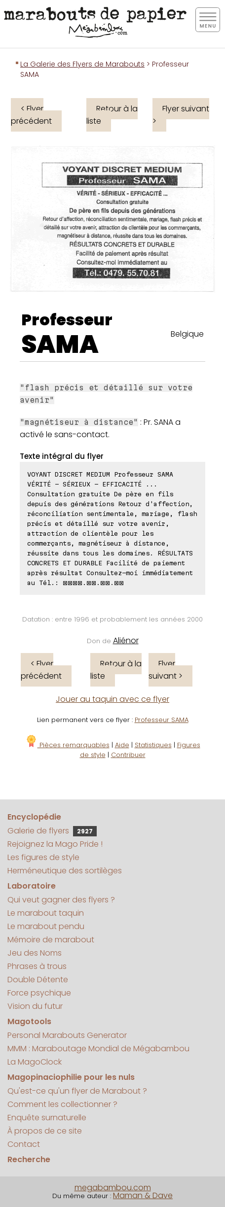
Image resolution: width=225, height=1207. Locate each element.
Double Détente (37, 979)
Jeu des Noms (34, 953)
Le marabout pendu (45, 926)
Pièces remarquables (67, 745)
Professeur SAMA (161, 719)
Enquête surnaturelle (46, 1117)
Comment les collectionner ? (62, 1104)
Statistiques (153, 745)
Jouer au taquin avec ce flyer (112, 699)
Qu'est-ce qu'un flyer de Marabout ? (77, 1091)
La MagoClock (34, 1062)
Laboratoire (31, 886)
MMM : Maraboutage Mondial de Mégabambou (98, 1048)
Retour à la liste (112, 115)
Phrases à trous (37, 966)
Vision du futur (35, 1006)
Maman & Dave (143, 1195)
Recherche (28, 1159)
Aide (122, 745)
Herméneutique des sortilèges (64, 870)
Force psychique (39, 993)
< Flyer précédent (31, 115)
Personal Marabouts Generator (67, 1035)
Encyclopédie (34, 817)
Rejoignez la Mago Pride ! (55, 844)
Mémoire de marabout (50, 939)
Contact (23, 1144)
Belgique (187, 334)
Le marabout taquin (45, 913)
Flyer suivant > (180, 115)
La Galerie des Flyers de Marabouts (82, 64)
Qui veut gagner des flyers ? (61, 899)
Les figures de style (43, 857)
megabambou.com (113, 1187)
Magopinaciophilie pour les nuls (71, 1077)
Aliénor (126, 640)
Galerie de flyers (52, 830)
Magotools (29, 1021)
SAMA (60, 344)
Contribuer (128, 754)
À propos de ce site (44, 1131)
